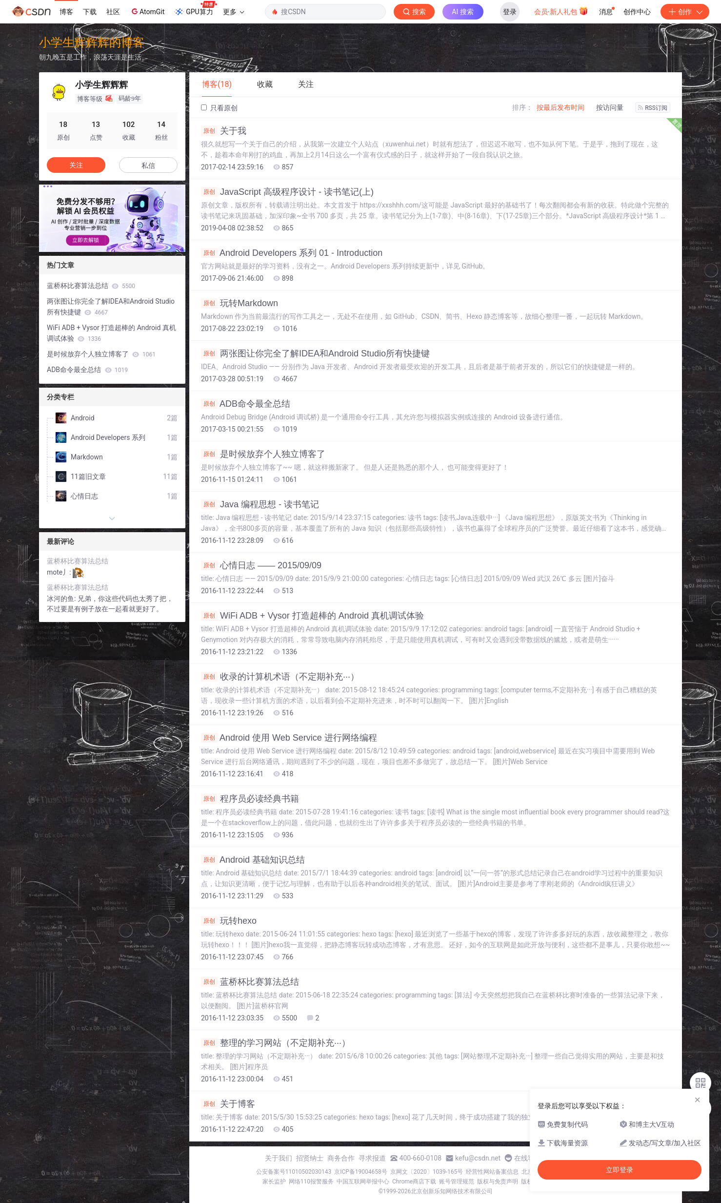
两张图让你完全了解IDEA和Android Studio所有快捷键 (315, 353)
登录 (510, 12)
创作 (685, 12)
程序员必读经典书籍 (250, 799)
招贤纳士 (309, 1158)
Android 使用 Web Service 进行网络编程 (289, 738)
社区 (113, 12)
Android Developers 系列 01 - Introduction (291, 253)
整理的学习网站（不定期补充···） (275, 1043)
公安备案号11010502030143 (293, 1171)
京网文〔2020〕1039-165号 (426, 1171)
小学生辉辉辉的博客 (91, 42)
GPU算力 (195, 9)
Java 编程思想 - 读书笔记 (260, 504)
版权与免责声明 (497, 1181)
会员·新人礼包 (561, 11)
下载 (90, 12)
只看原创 (219, 108)
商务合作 (341, 1158)
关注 (76, 165)
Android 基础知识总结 (253, 860)
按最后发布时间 (560, 107)
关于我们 (278, 1158)
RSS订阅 (652, 107)
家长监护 (274, 1181)
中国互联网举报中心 (363, 1181)
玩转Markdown (239, 303)
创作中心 (637, 12)
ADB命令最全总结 (245, 404)
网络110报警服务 (311, 1181)
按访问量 (609, 107)
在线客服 (527, 1158)
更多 (233, 12)
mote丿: (60, 572)
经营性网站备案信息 (492, 1171)
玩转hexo (229, 921)
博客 (66, 12)
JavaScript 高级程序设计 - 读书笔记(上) (287, 192)
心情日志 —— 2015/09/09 (261, 565)
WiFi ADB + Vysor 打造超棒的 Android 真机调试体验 (312, 616)
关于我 (223, 131)
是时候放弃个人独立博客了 (263, 454)
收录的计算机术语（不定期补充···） (280, 677)
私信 (148, 165)
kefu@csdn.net (478, 1158)
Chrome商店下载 (414, 1181)
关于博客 (228, 1104)
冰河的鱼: (62, 598)
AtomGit (147, 11)
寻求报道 (372, 1158)
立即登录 (619, 1170)
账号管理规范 (456, 1181)
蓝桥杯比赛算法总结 (250, 982)
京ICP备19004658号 (360, 1171)
